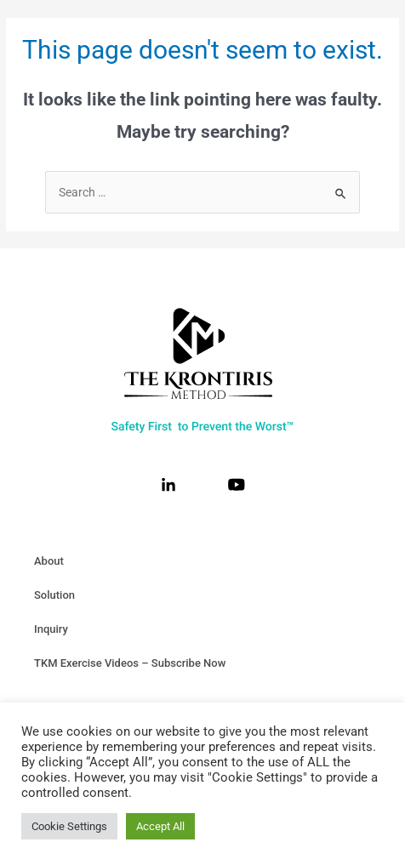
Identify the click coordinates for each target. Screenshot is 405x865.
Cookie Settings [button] (69, 826)
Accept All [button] (160, 826)
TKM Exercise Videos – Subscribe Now (129, 663)
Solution (54, 595)
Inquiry (51, 629)
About (49, 561)
